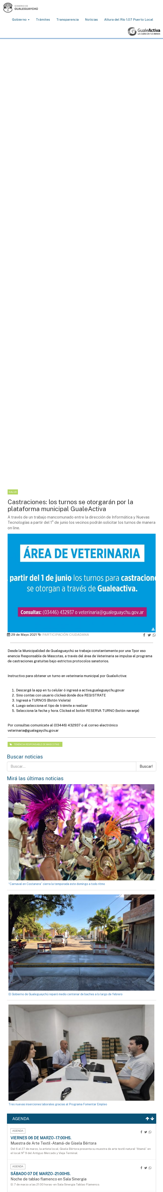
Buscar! (146, 766)
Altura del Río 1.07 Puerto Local (128, 20)
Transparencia (67, 20)
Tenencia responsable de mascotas (34, 744)
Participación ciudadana (63, 635)
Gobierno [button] (21, 20)
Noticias (91, 20)
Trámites (43, 20)
